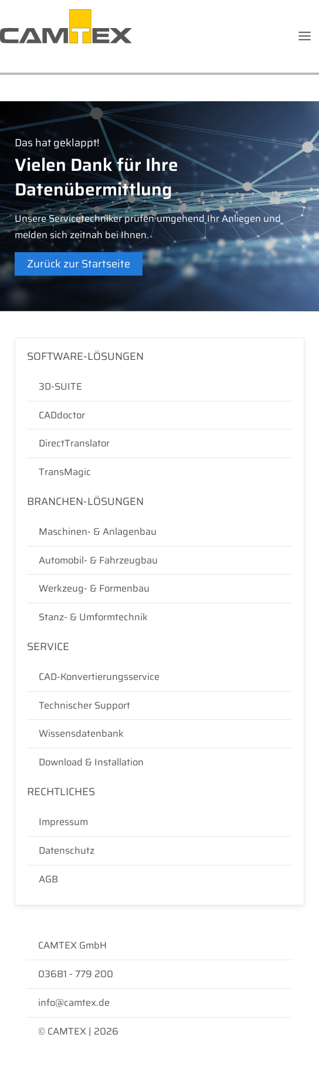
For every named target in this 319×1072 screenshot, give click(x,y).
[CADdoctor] (159, 415)
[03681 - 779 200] (159, 974)
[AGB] (159, 879)
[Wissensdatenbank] (159, 734)
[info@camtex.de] (159, 1003)
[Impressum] (159, 822)
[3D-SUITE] (159, 387)
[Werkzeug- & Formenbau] (159, 589)
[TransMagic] (159, 472)
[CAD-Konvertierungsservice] (159, 677)
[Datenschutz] (159, 851)
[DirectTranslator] (159, 444)
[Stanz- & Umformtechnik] (159, 617)
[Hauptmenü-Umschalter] (304, 36)
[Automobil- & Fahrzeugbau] (159, 561)
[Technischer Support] (159, 706)
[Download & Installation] (159, 762)
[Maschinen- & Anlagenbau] (159, 532)
